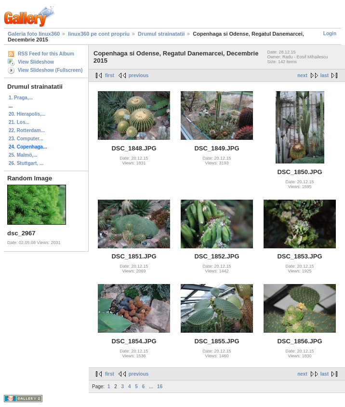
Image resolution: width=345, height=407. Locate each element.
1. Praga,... (21, 97)
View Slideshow (36, 62)
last (324, 75)
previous (139, 75)
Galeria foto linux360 (34, 34)
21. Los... (19, 122)
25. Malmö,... (23, 155)
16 (159, 386)
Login (329, 33)
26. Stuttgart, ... (26, 163)
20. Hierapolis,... (27, 114)
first (109, 75)
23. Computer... (26, 138)
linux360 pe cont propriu (99, 34)
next (302, 75)
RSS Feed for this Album (46, 53)
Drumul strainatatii (161, 34)
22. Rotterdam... (27, 130)
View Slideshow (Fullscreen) (50, 70)
